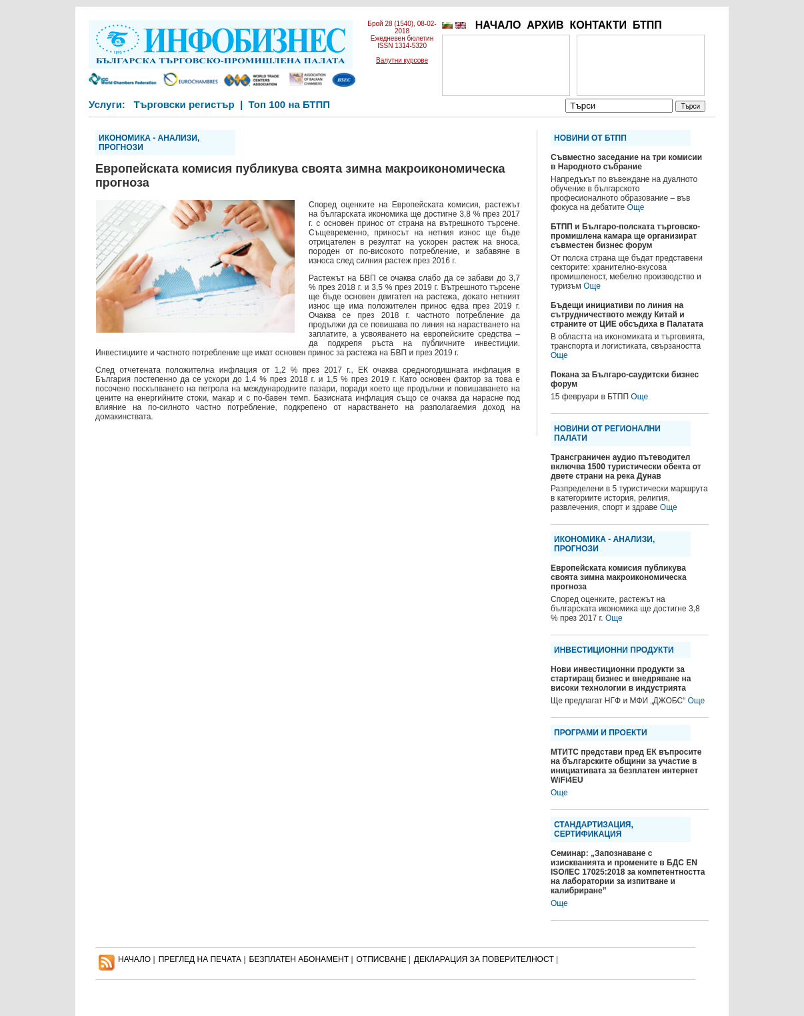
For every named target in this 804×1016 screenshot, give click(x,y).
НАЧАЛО (498, 25)
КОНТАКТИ (598, 25)
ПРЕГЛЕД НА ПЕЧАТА (200, 959)
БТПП (647, 25)
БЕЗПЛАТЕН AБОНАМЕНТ (299, 959)
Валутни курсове (402, 60)
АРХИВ (545, 25)
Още (636, 207)
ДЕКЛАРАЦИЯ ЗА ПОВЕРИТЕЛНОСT (484, 959)
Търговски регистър (183, 104)
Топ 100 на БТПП (290, 104)
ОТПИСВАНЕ (382, 959)
